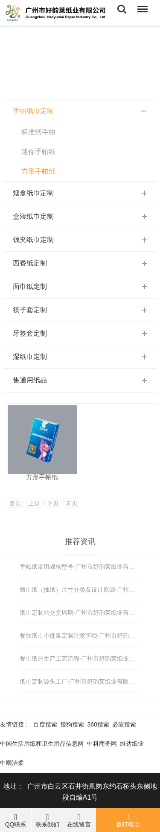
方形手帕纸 (38, 171)
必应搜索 (124, 724)
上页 (34, 503)
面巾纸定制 (30, 286)
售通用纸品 (30, 380)
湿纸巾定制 (30, 356)
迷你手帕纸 (38, 151)
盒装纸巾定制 (33, 216)
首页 (15, 503)
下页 (53, 503)
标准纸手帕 (38, 132)
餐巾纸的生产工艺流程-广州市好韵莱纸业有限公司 (80, 658)
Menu (141, 5)
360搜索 (98, 724)
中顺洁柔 (12, 762)
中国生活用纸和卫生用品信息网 (42, 743)
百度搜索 (45, 724)
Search (122, 9)
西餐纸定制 (30, 263)
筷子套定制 (30, 309)
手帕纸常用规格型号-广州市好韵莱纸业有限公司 (80, 566)
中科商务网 (102, 743)
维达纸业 (132, 743)
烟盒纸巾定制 (33, 193)
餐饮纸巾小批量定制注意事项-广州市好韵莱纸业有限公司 (80, 635)
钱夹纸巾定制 (33, 239)
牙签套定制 (30, 333)
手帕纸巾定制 (33, 110)
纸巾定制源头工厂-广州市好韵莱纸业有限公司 (80, 681)
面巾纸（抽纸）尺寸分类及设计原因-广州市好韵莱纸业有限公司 (80, 589)
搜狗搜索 (72, 724)
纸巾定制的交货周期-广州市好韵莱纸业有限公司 (80, 612)
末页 (72, 503)
